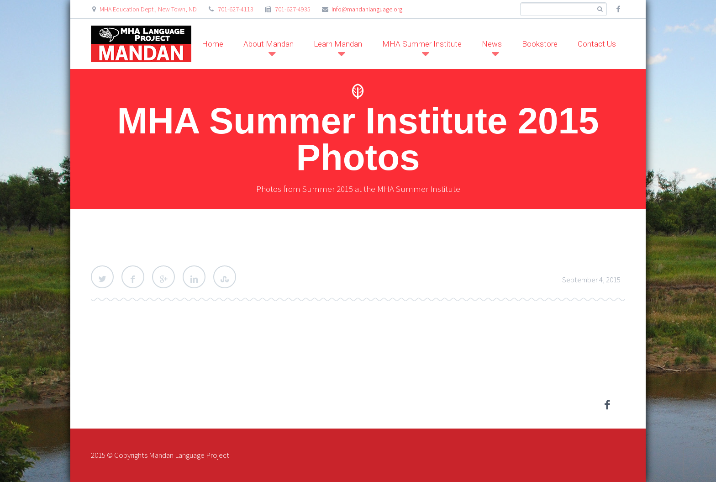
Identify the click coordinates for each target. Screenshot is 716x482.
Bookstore (540, 43)
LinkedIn (194, 276)
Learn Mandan (338, 43)
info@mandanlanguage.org (367, 9)
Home (212, 43)
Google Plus (163, 276)
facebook (618, 9)
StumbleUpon (224, 276)
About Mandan (268, 43)
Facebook (132, 276)
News (492, 43)
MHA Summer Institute (422, 43)
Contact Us (597, 43)
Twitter (102, 276)
